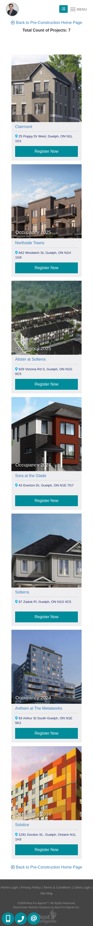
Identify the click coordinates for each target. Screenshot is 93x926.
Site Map (46, 893)
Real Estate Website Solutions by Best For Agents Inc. (46, 907)
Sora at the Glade (30, 476)
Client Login (82, 887)
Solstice (22, 825)
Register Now (46, 151)
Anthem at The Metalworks (38, 708)
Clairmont (23, 127)
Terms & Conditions (57, 887)
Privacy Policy (31, 887)
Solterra (22, 592)
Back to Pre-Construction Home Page (46, 22)
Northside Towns (29, 243)
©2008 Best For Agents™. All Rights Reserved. (47, 903)
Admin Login (9, 887)
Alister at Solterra (30, 359)
